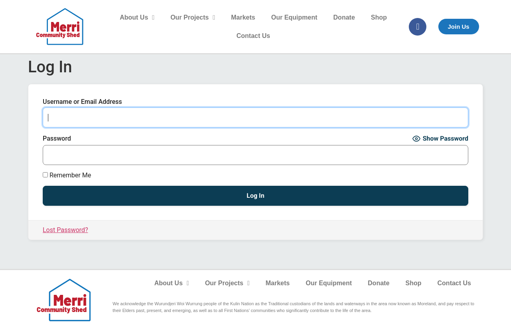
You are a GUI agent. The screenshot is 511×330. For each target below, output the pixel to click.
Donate (344, 17)
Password (57, 138)
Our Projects (192, 17)
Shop (379, 17)
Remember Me (67, 175)
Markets (243, 17)
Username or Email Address (82, 102)
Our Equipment (294, 17)
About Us (137, 17)
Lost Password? (65, 230)
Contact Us (253, 35)
